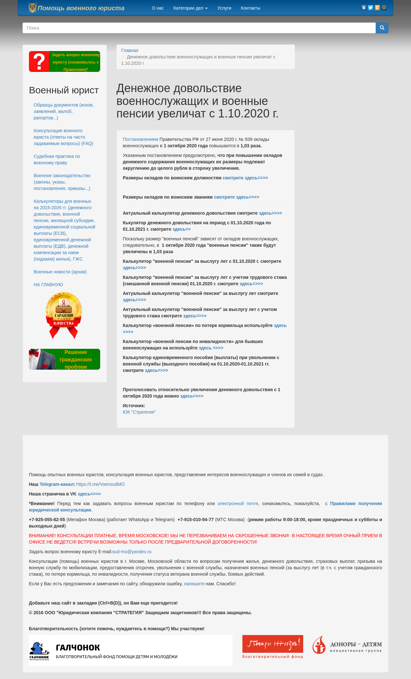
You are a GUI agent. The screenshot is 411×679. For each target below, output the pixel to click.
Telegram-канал (56, 484)
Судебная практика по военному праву (57, 159)
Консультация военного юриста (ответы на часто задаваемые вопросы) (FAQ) (63, 137)
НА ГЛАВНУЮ (48, 284)
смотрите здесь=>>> (245, 177)
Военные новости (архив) (60, 271)
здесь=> (181, 229)
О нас (158, 8)
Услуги (224, 8)
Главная (129, 50)
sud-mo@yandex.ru (132, 551)
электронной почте (237, 503)
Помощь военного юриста (81, 8)
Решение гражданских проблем (75, 359)
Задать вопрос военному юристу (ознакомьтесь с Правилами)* (76, 62)
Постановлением (140, 139)
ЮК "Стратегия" (139, 412)
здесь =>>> (211, 347)
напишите (194, 583)
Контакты (250, 8)
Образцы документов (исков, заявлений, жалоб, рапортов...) (64, 111)
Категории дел (190, 8)
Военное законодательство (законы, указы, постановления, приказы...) (62, 182)
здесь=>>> (270, 213)
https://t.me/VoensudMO (100, 484)
